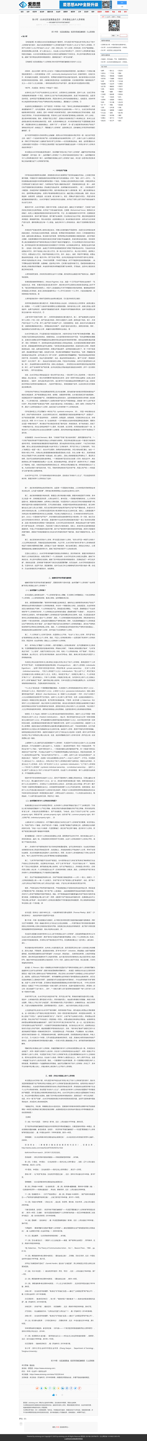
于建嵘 (112, 78)
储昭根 (112, 110)
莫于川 (112, 118)
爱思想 (35, 5)
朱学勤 (112, 115)
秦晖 (102, 71)
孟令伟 (120, 102)
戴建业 (112, 86)
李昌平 (120, 86)
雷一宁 (103, 105)
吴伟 (102, 107)
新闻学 (65, 12)
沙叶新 (112, 107)
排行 (125, 12)
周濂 (102, 92)
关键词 (107, 12)
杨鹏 (111, 92)
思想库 (99, 12)
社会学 (58, 12)
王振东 (112, 97)
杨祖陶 (103, 84)
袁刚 (111, 113)
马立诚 (120, 81)
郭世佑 (120, 94)
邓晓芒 (120, 92)
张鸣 (102, 89)
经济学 (35, 12)
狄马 (119, 97)
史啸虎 (112, 99)
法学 (28, 12)
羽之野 (120, 118)
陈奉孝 (112, 94)
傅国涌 (112, 76)
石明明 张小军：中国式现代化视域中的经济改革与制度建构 (119, 45)
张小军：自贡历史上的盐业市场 (111, 50)
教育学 (73, 12)
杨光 (119, 121)
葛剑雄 (103, 110)
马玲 (102, 97)
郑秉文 (103, 118)
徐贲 (102, 81)
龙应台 (103, 73)
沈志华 (112, 84)
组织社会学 (43, 1371)
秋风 (102, 102)
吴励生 (103, 115)
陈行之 (112, 71)
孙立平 (112, 121)
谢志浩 (103, 121)
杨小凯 (120, 113)
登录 (57, 1427)
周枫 (111, 105)
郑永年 (120, 71)
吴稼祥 (120, 110)
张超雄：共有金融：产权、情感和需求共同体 (115, 59)
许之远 (103, 113)
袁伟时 (103, 99)
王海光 (120, 89)
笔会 (113, 12)
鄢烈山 (103, 76)
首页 (22, 12)
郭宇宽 (112, 81)
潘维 (119, 115)
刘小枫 (112, 102)
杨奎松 (112, 89)
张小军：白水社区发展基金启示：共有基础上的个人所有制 (119, 47)
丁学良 (112, 73)
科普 (119, 12)
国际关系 (50, 12)
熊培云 (120, 99)
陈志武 (120, 78)
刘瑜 (119, 107)
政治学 (42, 12)
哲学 (93, 12)
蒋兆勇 (120, 105)
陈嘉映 (120, 76)
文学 (79, 12)
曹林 (119, 73)
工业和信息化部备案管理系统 (73, 1439)
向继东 (120, 84)
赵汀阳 (103, 86)
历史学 (86, 12)
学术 (28, 1371)
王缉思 (103, 94)
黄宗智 (103, 78)
